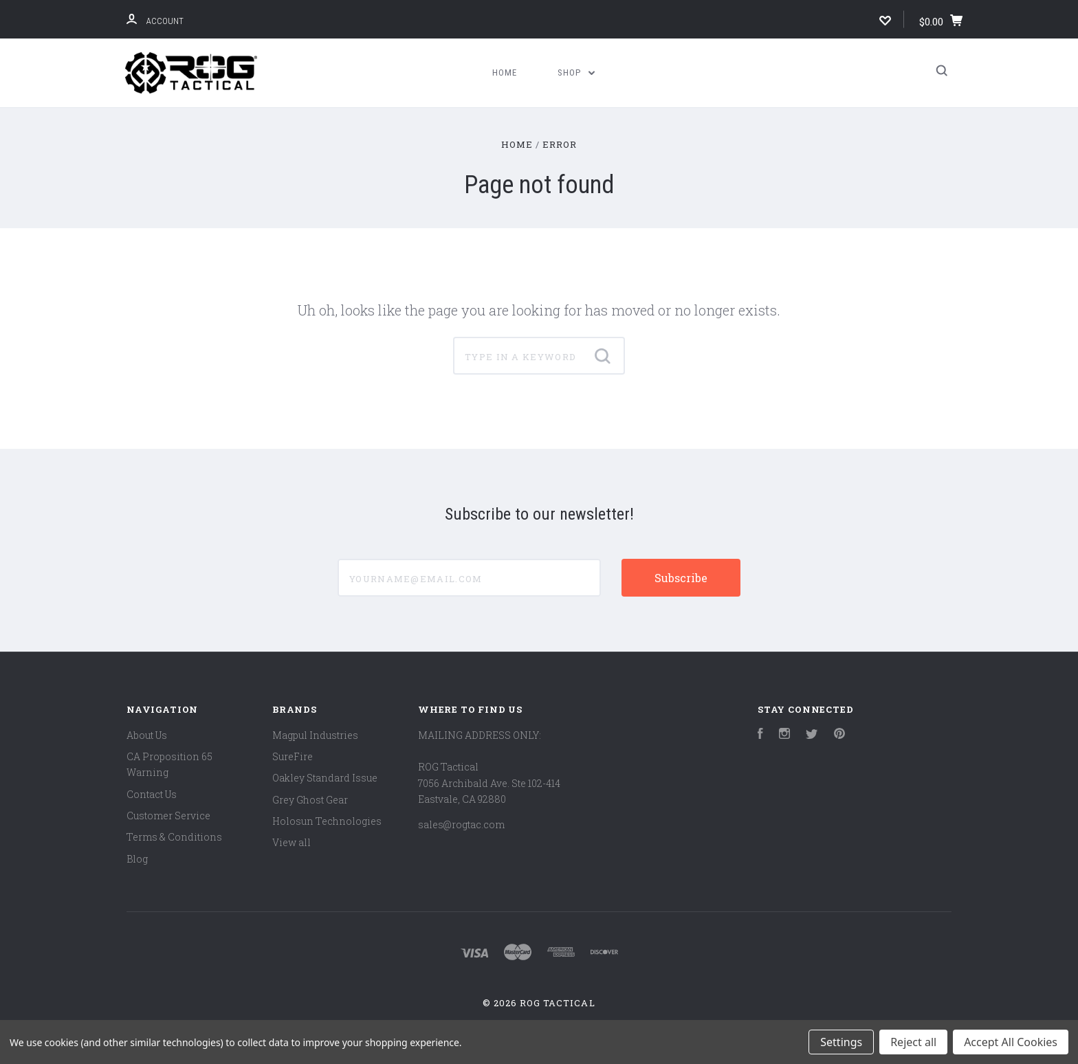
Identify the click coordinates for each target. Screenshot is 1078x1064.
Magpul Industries (315, 735)
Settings (841, 1042)
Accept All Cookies (1010, 1042)
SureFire (292, 756)
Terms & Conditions (174, 836)
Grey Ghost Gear (310, 799)
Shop (576, 72)
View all (291, 842)
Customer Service (168, 815)
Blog (137, 858)
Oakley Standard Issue (324, 777)
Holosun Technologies (327, 821)
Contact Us (151, 794)
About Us (146, 735)
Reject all (913, 1042)
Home (504, 72)
